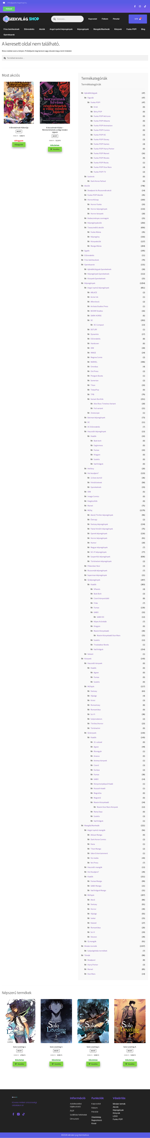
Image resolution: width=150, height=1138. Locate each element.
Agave (96, 672)
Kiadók (93, 436)
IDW (92, 348)
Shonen (94, 937)
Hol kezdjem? (93, 473)
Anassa (96, 756)
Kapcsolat (92, 19)
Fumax (96, 450)
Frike (96, 603)
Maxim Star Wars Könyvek (107, 807)
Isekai (93, 918)
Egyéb (86, 250)
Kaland (93, 923)
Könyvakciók (96, 241)
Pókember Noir (93, 566)
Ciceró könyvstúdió (101, 598)
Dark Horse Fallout (98, 181)
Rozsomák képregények (97, 570)
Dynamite (95, 334)
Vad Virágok (98, 464)
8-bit (96, 107)
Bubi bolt (97, 440)
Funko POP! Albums (102, 121)
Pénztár (116, 19)
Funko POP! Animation (103, 125)
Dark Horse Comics (98, 839)
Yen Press (94, 862)
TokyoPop (95, 389)
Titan (93, 385)
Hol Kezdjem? (93, 872)
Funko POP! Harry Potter (104, 148)
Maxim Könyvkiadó (101, 631)
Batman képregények (96, 417)
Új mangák (91, 941)
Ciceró (96, 765)
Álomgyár (98, 751)
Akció (93, 900)
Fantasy (94, 691)
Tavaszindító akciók (95, 227)
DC (92, 320)
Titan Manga (96, 849)
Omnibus (94, 366)
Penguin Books (97, 376)
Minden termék (90, 946)
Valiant (90, 654)
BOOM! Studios (97, 311)
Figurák (90, 97)
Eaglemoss (98, 445)
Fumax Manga (96, 881)
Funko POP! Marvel (101, 153)
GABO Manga (96, 886)
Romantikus (96, 709)
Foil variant (98, 408)
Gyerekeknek (96, 487)
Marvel (90, 505)
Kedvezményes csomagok (98, 218)
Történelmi (95, 728)
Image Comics (93, 496)
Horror (93, 909)
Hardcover (95, 343)
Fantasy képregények (99, 524)
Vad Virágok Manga (98, 890)
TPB (92, 394)
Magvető (97, 798)
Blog (143, 29)
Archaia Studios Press (99, 306)
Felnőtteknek (96, 482)
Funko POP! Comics (102, 130)
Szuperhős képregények (100, 556)
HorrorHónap (93, 199)
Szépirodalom (96, 719)
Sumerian (94, 380)
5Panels (97, 589)
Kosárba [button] (56, 149)
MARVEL (94, 362)
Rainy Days (98, 811)
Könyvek (118, 29)
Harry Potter (92, 964)
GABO (96, 612)
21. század (98, 742)
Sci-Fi (93, 714)
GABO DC (100, 617)
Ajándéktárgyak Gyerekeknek (99, 269)
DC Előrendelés (93, 427)
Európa (97, 770)
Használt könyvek (94, 663)
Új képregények (93, 580)
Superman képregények (97, 575)
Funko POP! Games (101, 144)
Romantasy (95, 705)
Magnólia (97, 793)
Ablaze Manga (96, 835)
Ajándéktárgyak (90, 93)
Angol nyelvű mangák (96, 830)
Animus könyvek (100, 760)
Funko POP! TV (100, 172)
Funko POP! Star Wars (103, 167)
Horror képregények (99, 209)
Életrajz (94, 519)
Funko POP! (131, 29)
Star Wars (91, 974)
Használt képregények (96, 431)
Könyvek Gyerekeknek (96, 278)
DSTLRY (94, 329)
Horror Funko (96, 204)
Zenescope (95, 413)
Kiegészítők (92, 501)
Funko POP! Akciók (95, 195)
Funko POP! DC (100, 135)
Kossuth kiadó (99, 788)
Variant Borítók (97, 399)
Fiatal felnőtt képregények (102, 529)
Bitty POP (98, 111)
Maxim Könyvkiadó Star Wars (108, 635)
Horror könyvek (97, 213)
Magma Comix (96, 357)
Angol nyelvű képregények (61, 29)
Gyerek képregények (99, 533)
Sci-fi (93, 932)
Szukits (97, 459)
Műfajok (90, 686)
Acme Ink (94, 297)
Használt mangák (94, 867)
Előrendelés (29, 29)
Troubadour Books (101, 644)
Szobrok (90, 176)
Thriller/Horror (97, 723)
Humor (93, 542)
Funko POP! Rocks (101, 162)
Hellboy (90, 468)
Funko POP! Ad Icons (102, 116)
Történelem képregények (101, 561)
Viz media (94, 858)
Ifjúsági (94, 696)
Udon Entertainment (99, 853)
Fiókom (105, 19)
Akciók (42, 29)
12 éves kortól (96, 478)
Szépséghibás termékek (97, 951)
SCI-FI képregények (98, 552)
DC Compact (99, 325)
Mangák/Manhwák (101, 29)
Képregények (83, 29)
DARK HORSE (96, 315)
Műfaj (89, 510)
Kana (93, 844)
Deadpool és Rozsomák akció (99, 190)
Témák (87, 955)
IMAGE (93, 352)
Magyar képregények (99, 547)
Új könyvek (91, 733)
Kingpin (97, 454)
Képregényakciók (94, 223)
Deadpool (91, 960)
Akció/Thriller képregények (102, 515)
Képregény (95, 237)
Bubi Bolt (98, 593)
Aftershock (95, 301)
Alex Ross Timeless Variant (105, 403)
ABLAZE (94, 292)
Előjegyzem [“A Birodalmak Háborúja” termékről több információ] (19, 144)
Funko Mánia (96, 232)
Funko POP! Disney (101, 139)
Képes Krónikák (100, 621)
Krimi (93, 700)
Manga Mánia (96, 246)
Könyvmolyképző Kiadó (103, 784)
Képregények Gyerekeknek (98, 274)
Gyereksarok (9, 35)
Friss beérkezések (11, 29)
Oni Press (94, 371)
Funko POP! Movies (101, 158)
